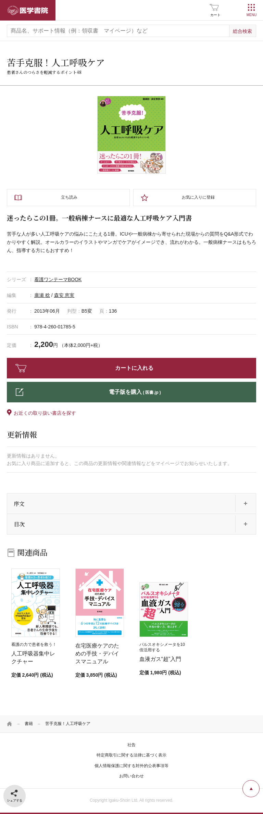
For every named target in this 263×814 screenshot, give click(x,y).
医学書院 (27, 10)
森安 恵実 (64, 295)
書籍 (29, 723)
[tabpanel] (131, 135)
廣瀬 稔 (42, 295)
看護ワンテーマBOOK (58, 279)
